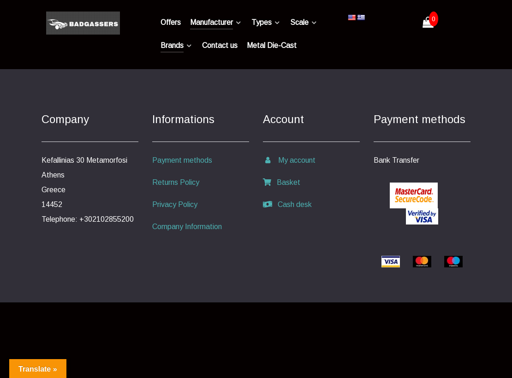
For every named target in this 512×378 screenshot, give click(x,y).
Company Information (187, 226)
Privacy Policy (174, 204)
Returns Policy (175, 182)
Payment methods (182, 160)
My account (289, 160)
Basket (281, 182)
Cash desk (287, 204)
